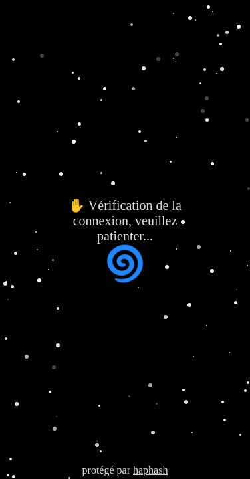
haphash (150, 470)
